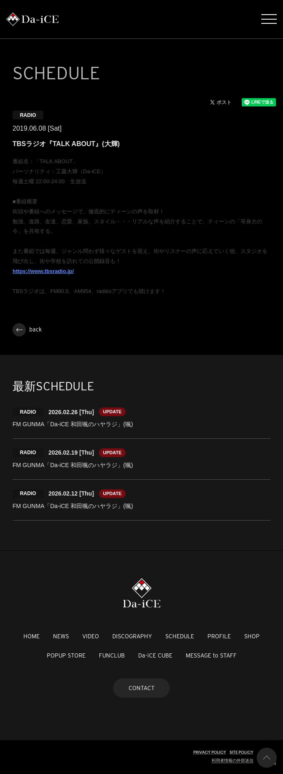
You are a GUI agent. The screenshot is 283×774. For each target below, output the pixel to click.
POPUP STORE (66, 655)
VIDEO (90, 636)
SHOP (252, 636)
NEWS (61, 636)
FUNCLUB (112, 655)
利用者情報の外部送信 (232, 760)
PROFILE (219, 636)
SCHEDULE (179, 636)
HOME (31, 636)
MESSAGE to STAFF (211, 655)
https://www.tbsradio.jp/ (43, 271)
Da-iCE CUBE (155, 655)
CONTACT (141, 688)
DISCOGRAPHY (132, 636)
